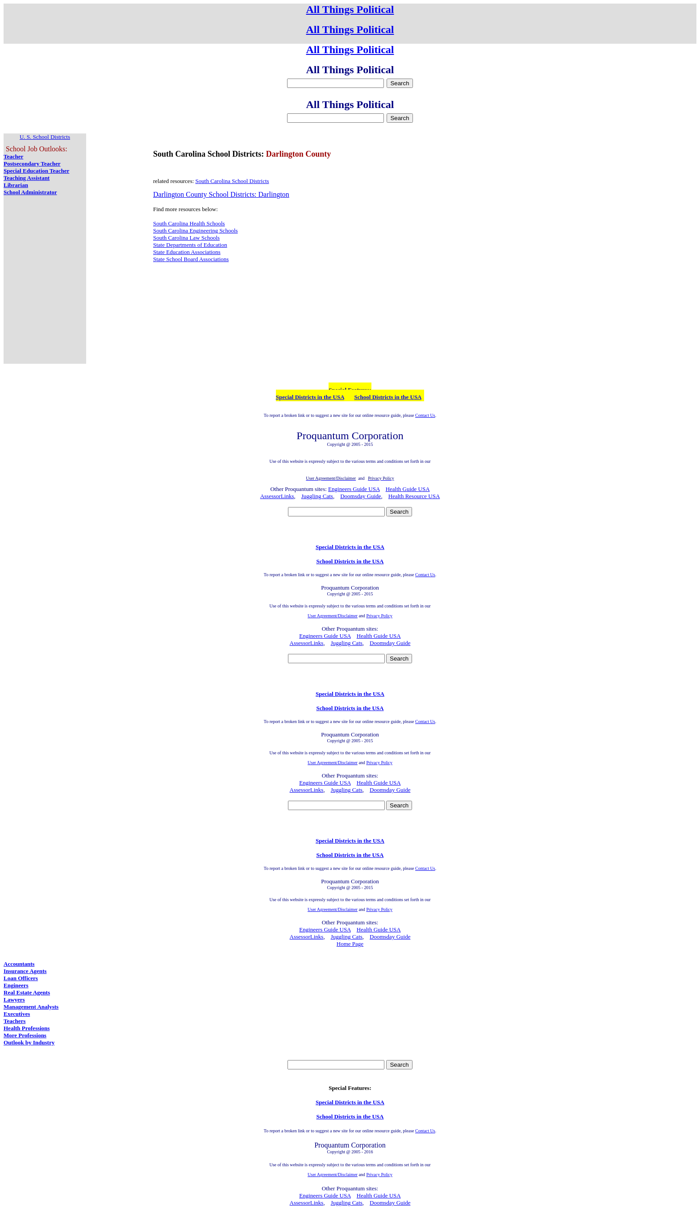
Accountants (19, 964)
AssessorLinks (277, 496)
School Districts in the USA (387, 397)
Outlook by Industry (29, 1042)
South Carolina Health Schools (189, 223)
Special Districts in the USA (310, 397)
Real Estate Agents (27, 992)
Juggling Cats (317, 496)
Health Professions (27, 1028)
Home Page (350, 943)
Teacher (13, 156)
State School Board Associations (191, 259)
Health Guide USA (408, 489)
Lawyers (14, 999)
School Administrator (30, 192)
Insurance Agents (25, 971)
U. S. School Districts (45, 136)
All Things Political (350, 9)
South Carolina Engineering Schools (195, 230)
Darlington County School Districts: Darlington (221, 194)
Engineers (16, 985)
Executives (17, 1013)
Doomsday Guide (360, 496)
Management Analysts (31, 1006)
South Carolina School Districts (232, 181)
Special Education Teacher (36, 170)
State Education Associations (187, 252)
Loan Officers (21, 978)
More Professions (25, 1035)
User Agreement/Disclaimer (333, 615)
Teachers (14, 1021)
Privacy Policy (379, 615)
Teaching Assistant (27, 178)
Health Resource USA (414, 496)
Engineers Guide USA (354, 489)
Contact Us (425, 415)
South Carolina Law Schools (186, 237)
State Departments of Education (190, 244)
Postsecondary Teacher (32, 163)
